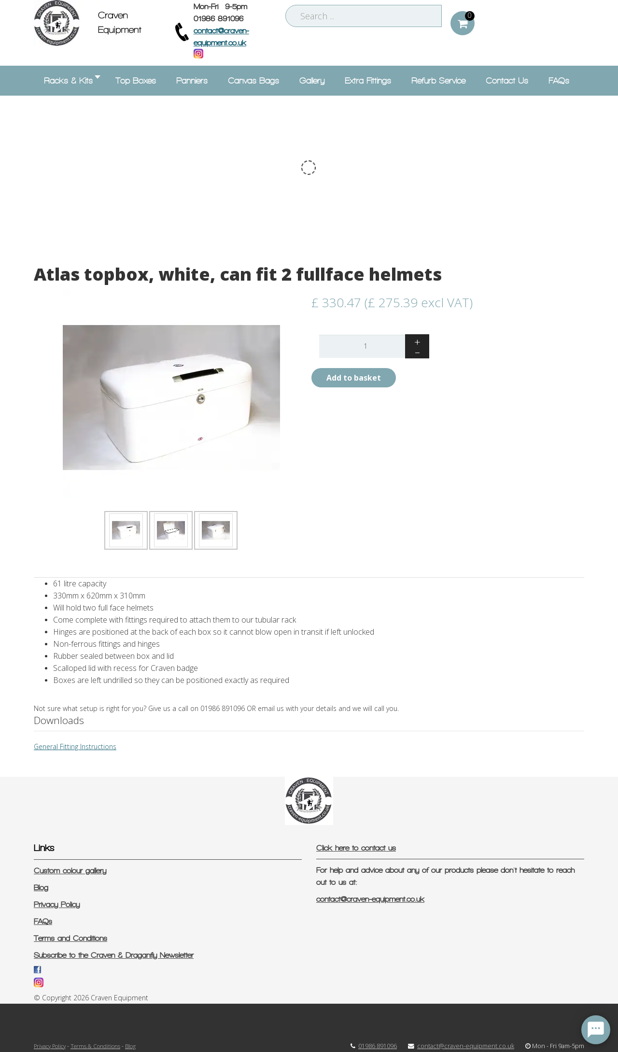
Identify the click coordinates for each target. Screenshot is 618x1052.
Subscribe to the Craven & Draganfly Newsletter (114, 955)
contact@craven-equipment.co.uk (370, 899)
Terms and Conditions (70, 938)
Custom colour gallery (70, 871)
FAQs (43, 921)
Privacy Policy (57, 904)
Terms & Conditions (95, 1046)
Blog (41, 887)
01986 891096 (377, 1046)
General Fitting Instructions (75, 746)
